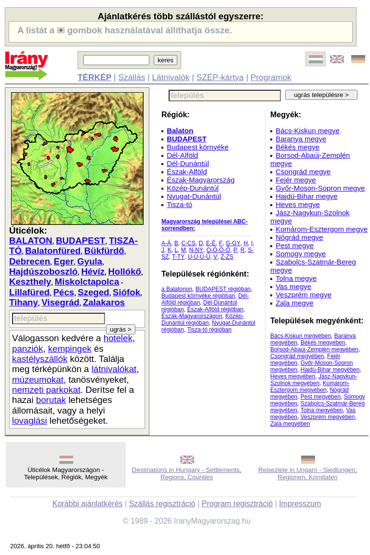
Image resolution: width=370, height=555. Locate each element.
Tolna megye (296, 278)
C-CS (188, 243)
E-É (211, 243)
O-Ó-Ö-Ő (218, 250)
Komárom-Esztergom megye (322, 229)
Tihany (23, 302)
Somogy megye (301, 254)
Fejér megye (296, 180)
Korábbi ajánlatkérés (88, 504)
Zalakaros (104, 302)
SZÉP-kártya (220, 77)
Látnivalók (170, 77)
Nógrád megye (299, 237)
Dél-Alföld (182, 155)
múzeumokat (38, 380)
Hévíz (93, 271)
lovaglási (29, 421)
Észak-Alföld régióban (215, 309)
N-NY (196, 250)
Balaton (180, 130)
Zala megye (294, 303)
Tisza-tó (179, 204)
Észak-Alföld (187, 171)
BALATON (30, 241)
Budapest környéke (197, 147)
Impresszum (300, 504)
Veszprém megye (303, 295)
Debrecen (29, 261)
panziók (27, 349)
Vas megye (293, 286)
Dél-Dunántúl (188, 163)
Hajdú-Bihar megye (306, 196)
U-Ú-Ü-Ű (199, 256)
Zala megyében (290, 423)
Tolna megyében (322, 410)
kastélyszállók (39, 359)
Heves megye (298, 204)
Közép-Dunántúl (193, 188)
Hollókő (124, 271)
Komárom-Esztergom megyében (310, 386)
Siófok (126, 292)
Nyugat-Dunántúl (194, 196)
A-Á (166, 243)
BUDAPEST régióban (223, 289)
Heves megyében (292, 376)
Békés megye (297, 147)
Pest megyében (321, 396)
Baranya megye (301, 139)
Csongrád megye (303, 171)
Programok (271, 77)
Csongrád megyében (297, 356)
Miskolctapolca (87, 282)
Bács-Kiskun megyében (300, 336)
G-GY (232, 243)
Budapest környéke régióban (198, 295)
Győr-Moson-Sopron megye (320, 188)
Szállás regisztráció (162, 504)
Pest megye (295, 245)
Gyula (89, 261)
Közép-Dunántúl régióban (202, 319)
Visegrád (60, 302)
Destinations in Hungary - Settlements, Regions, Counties (186, 473)
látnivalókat (114, 369)
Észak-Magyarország (201, 180)
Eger (63, 261)
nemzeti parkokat (46, 390)
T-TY (178, 256)
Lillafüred (29, 292)
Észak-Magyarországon (191, 316)
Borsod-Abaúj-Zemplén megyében (314, 349)
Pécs (63, 292)
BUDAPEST (81, 241)
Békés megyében (323, 342)
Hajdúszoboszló (43, 271)
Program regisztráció (237, 504)
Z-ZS (227, 256)
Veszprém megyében (328, 417)
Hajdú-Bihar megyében (330, 369)
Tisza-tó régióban (209, 329)
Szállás (131, 77)
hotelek (118, 338)
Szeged (93, 292)
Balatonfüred (52, 251)
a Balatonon (176, 289)
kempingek (70, 349)
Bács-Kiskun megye (308, 130)
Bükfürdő (104, 251)
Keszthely (30, 282)
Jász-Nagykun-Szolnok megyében (313, 380)
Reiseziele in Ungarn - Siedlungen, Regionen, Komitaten (307, 473)
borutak (51, 400)
